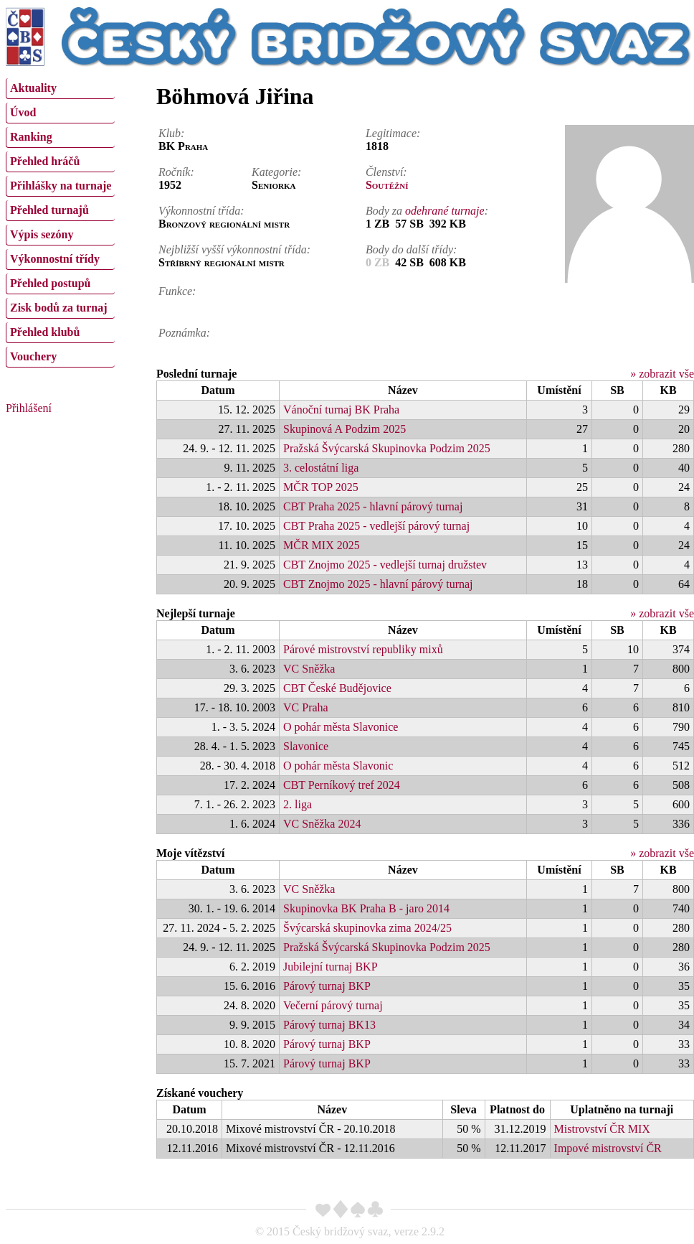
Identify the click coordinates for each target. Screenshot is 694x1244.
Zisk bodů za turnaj (59, 307)
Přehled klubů (45, 332)
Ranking (31, 137)
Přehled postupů (50, 283)
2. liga (297, 804)
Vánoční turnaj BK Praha (341, 409)
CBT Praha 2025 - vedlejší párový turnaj (376, 526)
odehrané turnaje (445, 211)
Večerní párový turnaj (333, 1005)
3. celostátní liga (320, 468)
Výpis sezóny (41, 234)
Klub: (171, 133)
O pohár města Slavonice (340, 727)
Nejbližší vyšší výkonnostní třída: (234, 249)
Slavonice (305, 746)
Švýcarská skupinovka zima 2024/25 (367, 928)
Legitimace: (393, 133)
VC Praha (305, 707)
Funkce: (177, 291)
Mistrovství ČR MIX (602, 1129)
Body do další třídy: (411, 249)
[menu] (60, 221)
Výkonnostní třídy (55, 259)
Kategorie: (276, 172)
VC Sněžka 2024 (322, 824)
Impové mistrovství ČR (608, 1148)
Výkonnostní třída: (201, 211)
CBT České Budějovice (337, 688)
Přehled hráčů (45, 161)
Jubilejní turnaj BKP (330, 966)
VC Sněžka (309, 669)
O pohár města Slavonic (338, 765)
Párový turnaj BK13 (329, 1025)
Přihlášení (29, 408)
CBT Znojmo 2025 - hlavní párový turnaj (378, 584)
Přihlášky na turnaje (60, 185)
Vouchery (33, 356)
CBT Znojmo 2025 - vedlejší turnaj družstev (385, 564)
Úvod (23, 112)
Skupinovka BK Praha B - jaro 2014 (366, 908)
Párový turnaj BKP (327, 986)
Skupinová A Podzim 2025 (344, 429)
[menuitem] (60, 88)
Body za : (427, 211)
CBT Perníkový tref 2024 (341, 785)
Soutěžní (387, 185)
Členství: (386, 172)
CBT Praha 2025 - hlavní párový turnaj (372, 506)
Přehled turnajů (49, 210)
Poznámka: (184, 333)
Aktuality (33, 88)
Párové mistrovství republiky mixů (363, 649)
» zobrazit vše (662, 374)
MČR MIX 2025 (321, 545)
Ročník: (176, 172)
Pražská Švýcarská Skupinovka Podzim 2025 (386, 448)
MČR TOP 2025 (320, 487)
